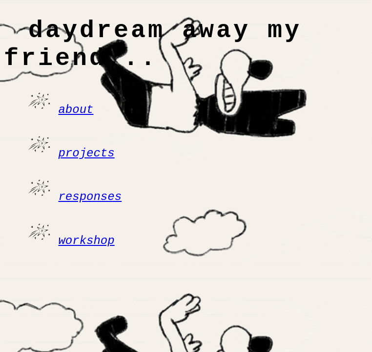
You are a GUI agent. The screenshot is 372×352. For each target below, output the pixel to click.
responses (90, 203)
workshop (86, 246)
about (75, 119)
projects (86, 161)
